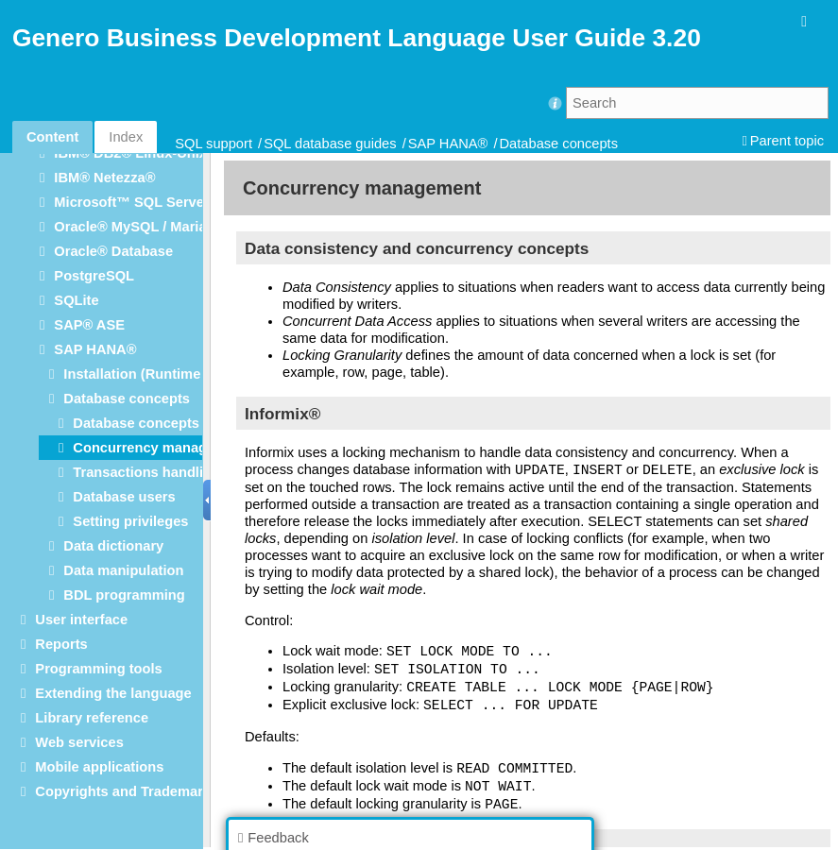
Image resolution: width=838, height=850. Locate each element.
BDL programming (123, 595)
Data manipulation (123, 570)
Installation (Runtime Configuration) (181, 374)
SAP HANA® (448, 143)
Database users (124, 496)
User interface (81, 619)
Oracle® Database (113, 251)
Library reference (91, 717)
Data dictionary (113, 545)
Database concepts (559, 143)
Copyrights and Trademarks (126, 791)
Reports (61, 644)
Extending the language (113, 693)
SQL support (213, 143)
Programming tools (98, 668)
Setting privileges (130, 521)
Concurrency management (160, 447)
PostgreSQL (94, 275)
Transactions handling (146, 472)
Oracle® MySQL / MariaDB (140, 226)
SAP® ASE (89, 324)
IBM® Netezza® (104, 177)
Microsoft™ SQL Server (131, 202)
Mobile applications (99, 766)
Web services (79, 742)
